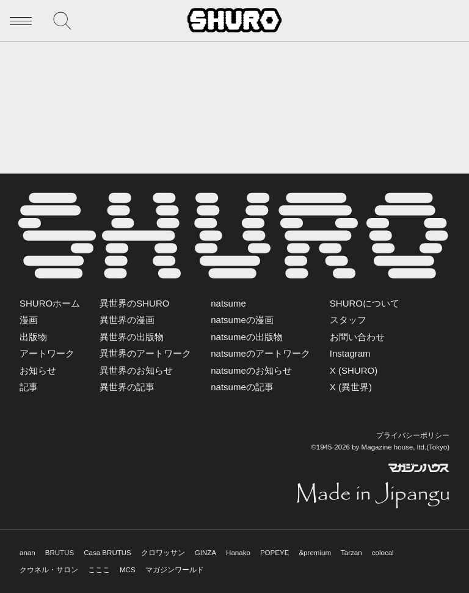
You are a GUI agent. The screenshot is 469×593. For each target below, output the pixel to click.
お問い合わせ (357, 337)
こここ (99, 569)
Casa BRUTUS (107, 552)
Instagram (350, 353)
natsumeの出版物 (247, 337)
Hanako (238, 552)
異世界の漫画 (127, 320)
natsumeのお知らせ (251, 370)
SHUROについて (364, 303)
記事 (29, 387)
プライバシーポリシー (412, 435)
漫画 (29, 320)
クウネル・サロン (49, 569)
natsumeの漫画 (242, 320)
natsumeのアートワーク (260, 353)
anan (27, 552)
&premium (315, 552)
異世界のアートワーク (145, 353)
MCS (128, 569)
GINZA (205, 552)
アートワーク (47, 353)
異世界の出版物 (132, 337)
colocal (383, 552)
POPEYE (274, 552)
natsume (228, 303)
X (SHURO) (353, 370)
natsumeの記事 (242, 387)
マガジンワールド (174, 569)
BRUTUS (59, 552)
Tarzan (351, 552)
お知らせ (38, 370)
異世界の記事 (127, 387)
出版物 (33, 337)
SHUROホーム (50, 303)
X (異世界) (351, 387)
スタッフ (348, 320)
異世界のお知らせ (136, 370)
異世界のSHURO (134, 303)
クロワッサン (163, 552)
